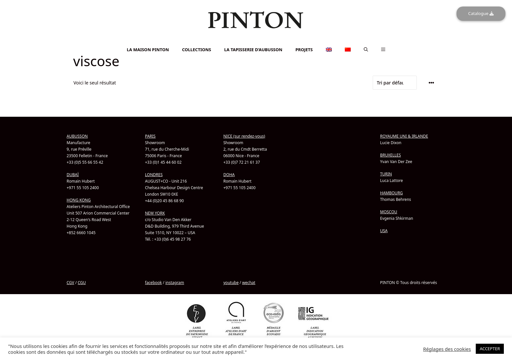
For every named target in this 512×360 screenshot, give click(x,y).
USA (384, 230)
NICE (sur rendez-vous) (244, 136)
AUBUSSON (77, 136)
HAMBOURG (391, 193)
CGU (82, 282)
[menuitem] (256, 41)
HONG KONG (79, 200)
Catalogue (481, 13)
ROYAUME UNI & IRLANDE (404, 136)
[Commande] (395, 83)
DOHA (229, 174)
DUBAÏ (73, 174)
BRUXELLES (390, 155)
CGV (70, 282)
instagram (174, 282)
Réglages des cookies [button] (447, 349)
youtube (231, 282)
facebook (153, 282)
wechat (248, 282)
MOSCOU (388, 212)
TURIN (386, 174)
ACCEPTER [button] (490, 349)
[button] (366, 49)
